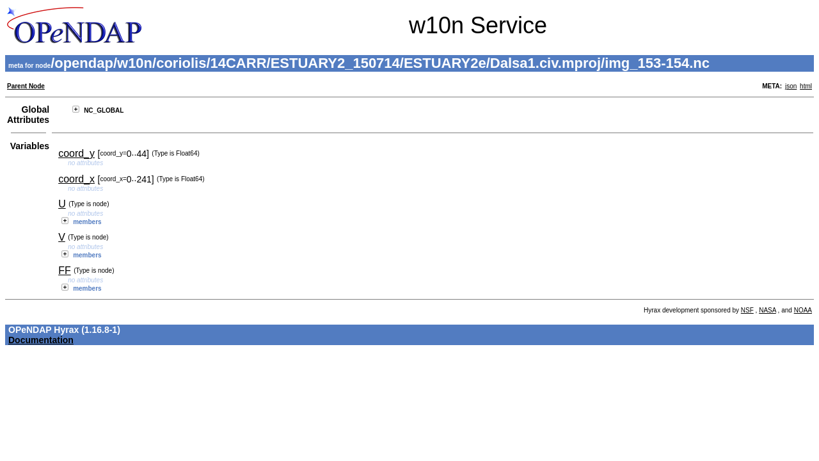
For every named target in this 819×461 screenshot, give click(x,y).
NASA (767, 310)
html (806, 86)
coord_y (76, 153)
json (791, 86)
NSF (747, 310)
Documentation (41, 340)
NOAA (803, 310)
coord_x (76, 179)
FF (64, 270)
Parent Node (26, 86)
